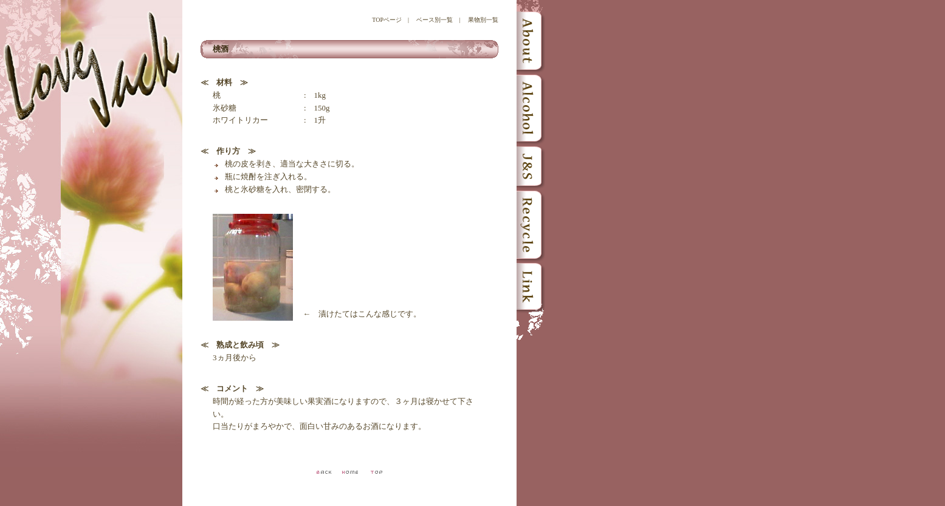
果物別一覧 (483, 19)
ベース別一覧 (434, 19)
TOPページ (387, 19)
